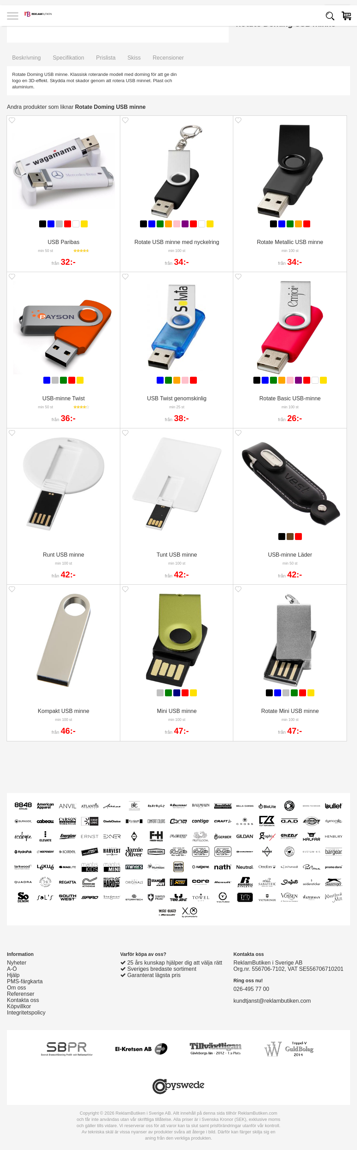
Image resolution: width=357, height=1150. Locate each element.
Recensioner (168, 58)
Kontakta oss (23, 1000)
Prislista (105, 58)
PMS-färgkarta (25, 981)
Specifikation (68, 58)
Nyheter (16, 963)
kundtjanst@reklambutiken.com (272, 1001)
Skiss (134, 58)
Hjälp (13, 975)
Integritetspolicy (26, 1013)
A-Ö (12, 969)
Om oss (16, 988)
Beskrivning (26, 58)
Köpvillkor (19, 1006)
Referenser (20, 994)
